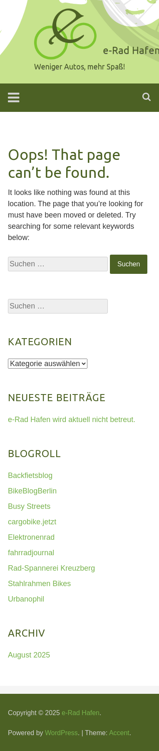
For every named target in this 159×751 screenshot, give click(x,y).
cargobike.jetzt (32, 522)
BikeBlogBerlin (32, 491)
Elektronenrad (31, 537)
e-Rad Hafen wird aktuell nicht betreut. (71, 419)
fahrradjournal (31, 553)
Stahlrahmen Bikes (39, 583)
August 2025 (29, 655)
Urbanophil (26, 599)
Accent (119, 732)
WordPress (61, 732)
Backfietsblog (30, 475)
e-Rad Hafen (80, 712)
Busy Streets (29, 506)
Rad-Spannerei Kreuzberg (51, 568)
